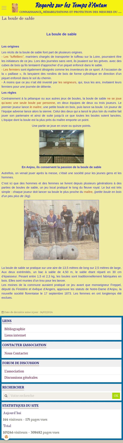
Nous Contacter (16, 353)
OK (116, 396)
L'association (14, 371)
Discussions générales (21, 377)
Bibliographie (14, 329)
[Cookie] (6, 436)
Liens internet (15, 335)
